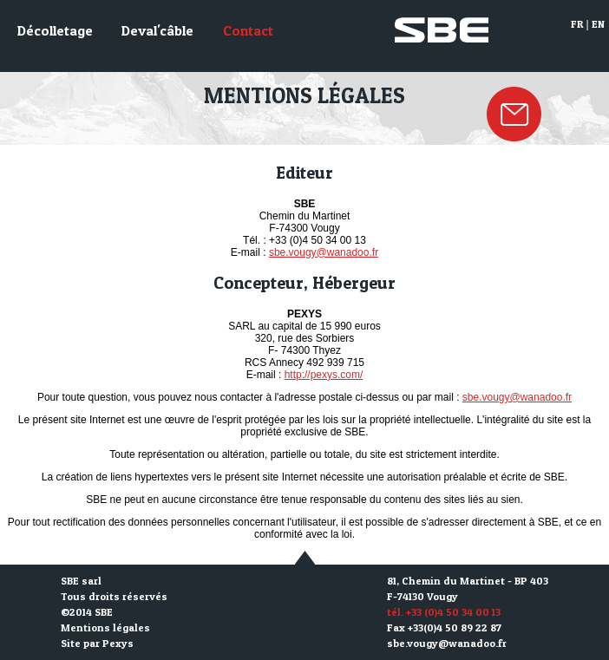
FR (577, 23)
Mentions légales (105, 627)
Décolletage (55, 30)
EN (598, 23)
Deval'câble (157, 30)
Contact (248, 30)
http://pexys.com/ (324, 375)
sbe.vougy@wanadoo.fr (323, 252)
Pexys (118, 643)
